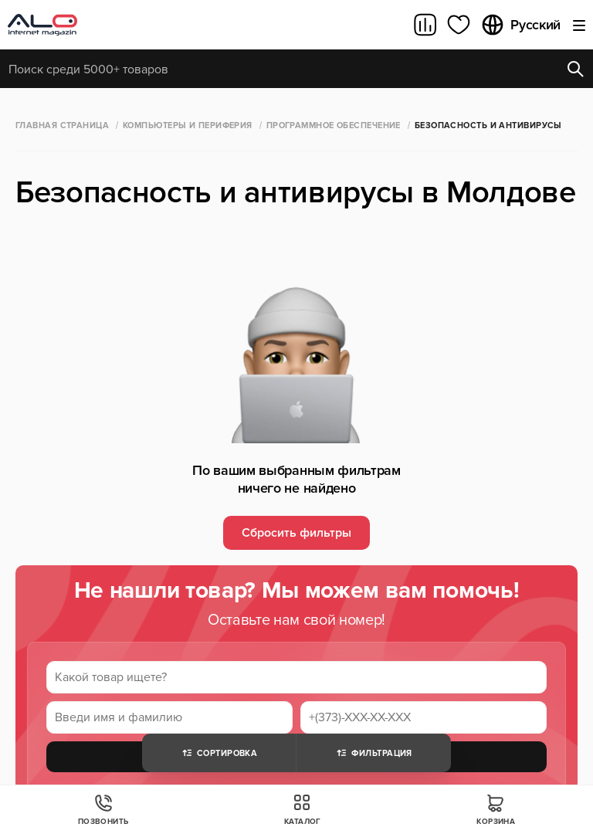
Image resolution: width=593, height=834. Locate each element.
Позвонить (103, 809)
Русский (520, 24)
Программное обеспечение (333, 125)
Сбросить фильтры (296, 533)
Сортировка (219, 753)
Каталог (302, 809)
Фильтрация (373, 753)
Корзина (495, 809)
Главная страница (62, 125)
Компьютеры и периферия (187, 125)
